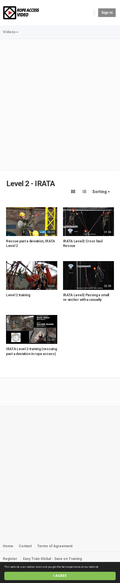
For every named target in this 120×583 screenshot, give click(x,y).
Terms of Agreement (55, 546)
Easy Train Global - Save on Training (52, 559)
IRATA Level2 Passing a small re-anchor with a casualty (86, 297)
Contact (25, 546)
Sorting (101, 191)
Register (10, 559)
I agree (60, 575)
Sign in (107, 13)
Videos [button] (10, 32)
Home (8, 546)
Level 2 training (18, 295)
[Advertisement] (60, 102)
